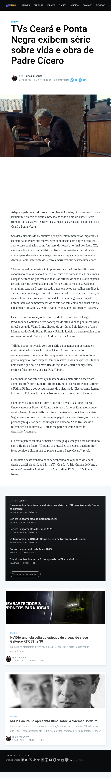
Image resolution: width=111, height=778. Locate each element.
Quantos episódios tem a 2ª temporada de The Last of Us (44, 559)
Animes (26, 5)
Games (62, 5)
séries (14, 22)
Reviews (100, 5)
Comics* (87, 5)
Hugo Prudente (33, 76)
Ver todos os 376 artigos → (25, 574)
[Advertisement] (56, 184)
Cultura (38, 5)
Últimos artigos (12, 766)
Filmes (51, 5)
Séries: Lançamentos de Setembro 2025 (33, 519)
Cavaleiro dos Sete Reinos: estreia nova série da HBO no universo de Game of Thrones (54, 507)
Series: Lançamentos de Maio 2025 (31, 549)
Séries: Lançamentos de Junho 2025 (31, 529)
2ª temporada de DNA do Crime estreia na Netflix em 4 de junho (48, 539)
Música (74, 5)
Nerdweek (10, 761)
